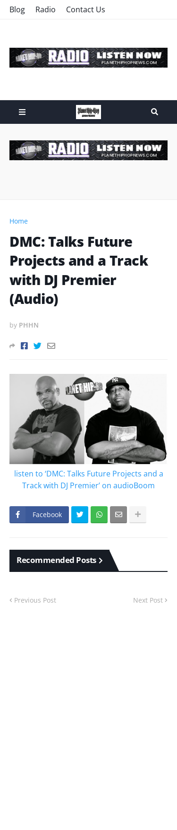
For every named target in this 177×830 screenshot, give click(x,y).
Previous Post (35, 600)
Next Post (148, 600)
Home (18, 220)
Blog (17, 9)
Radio (45, 9)
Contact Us (85, 9)
